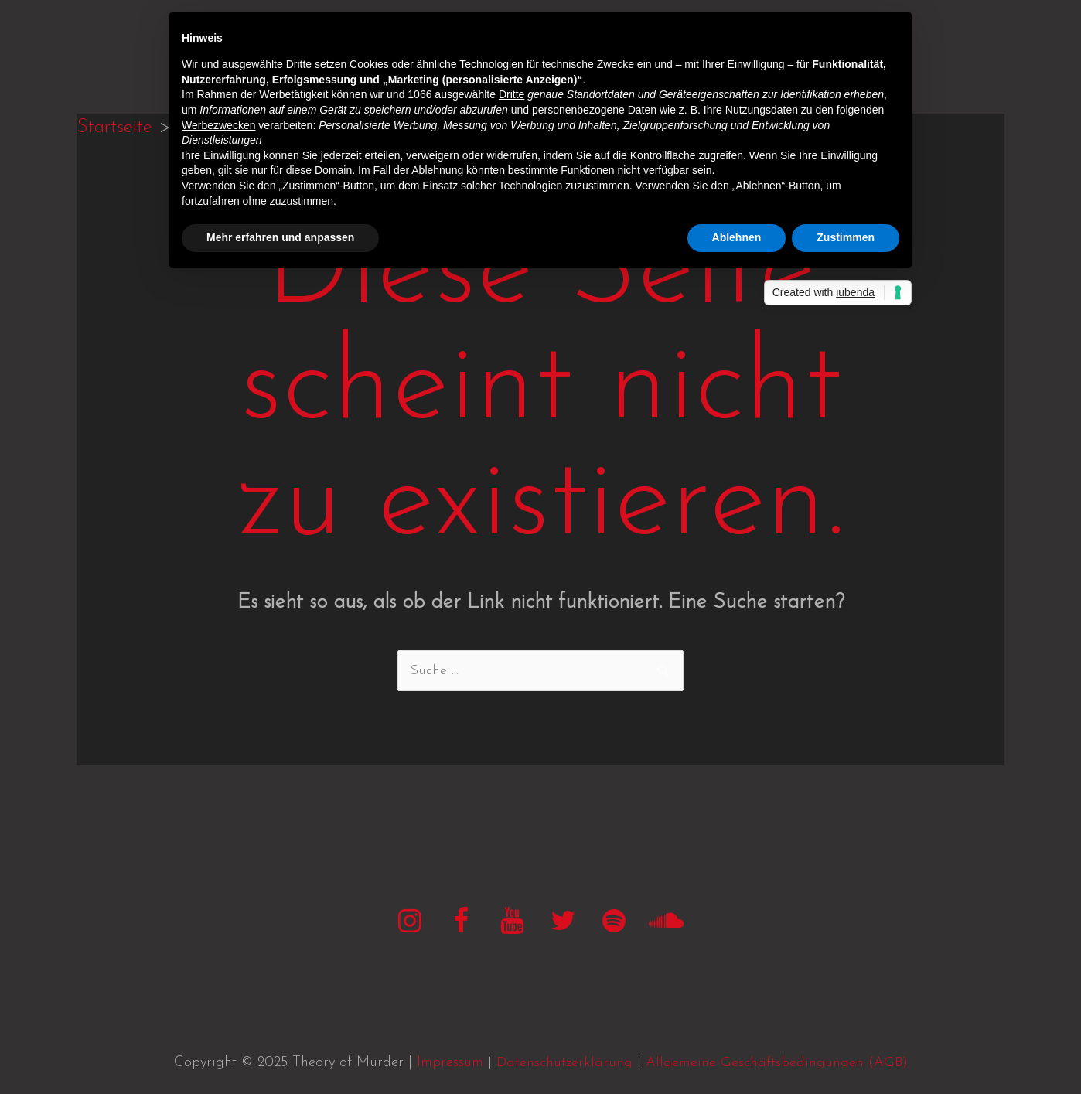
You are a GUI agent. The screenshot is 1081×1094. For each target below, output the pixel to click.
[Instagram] (409, 923)
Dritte (511, 94)
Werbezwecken (218, 125)
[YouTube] (511, 923)
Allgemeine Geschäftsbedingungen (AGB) (777, 1062)
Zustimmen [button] (846, 237)
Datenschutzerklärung (564, 1062)
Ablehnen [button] (737, 237)
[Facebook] (460, 923)
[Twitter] (562, 923)
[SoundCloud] (665, 923)
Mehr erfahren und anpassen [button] (280, 237)
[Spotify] (614, 923)
